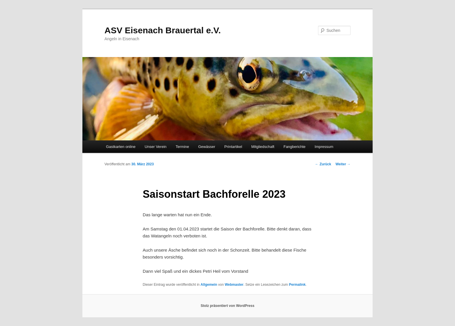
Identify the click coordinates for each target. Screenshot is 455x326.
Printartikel (233, 146)
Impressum (324, 146)
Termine (182, 146)
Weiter (343, 164)
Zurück (323, 164)
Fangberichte (295, 146)
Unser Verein (156, 146)
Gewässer (206, 146)
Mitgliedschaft (262, 146)
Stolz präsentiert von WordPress (227, 306)
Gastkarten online (121, 146)
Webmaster (234, 285)
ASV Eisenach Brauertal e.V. (162, 30)
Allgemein (209, 285)
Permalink (297, 285)
